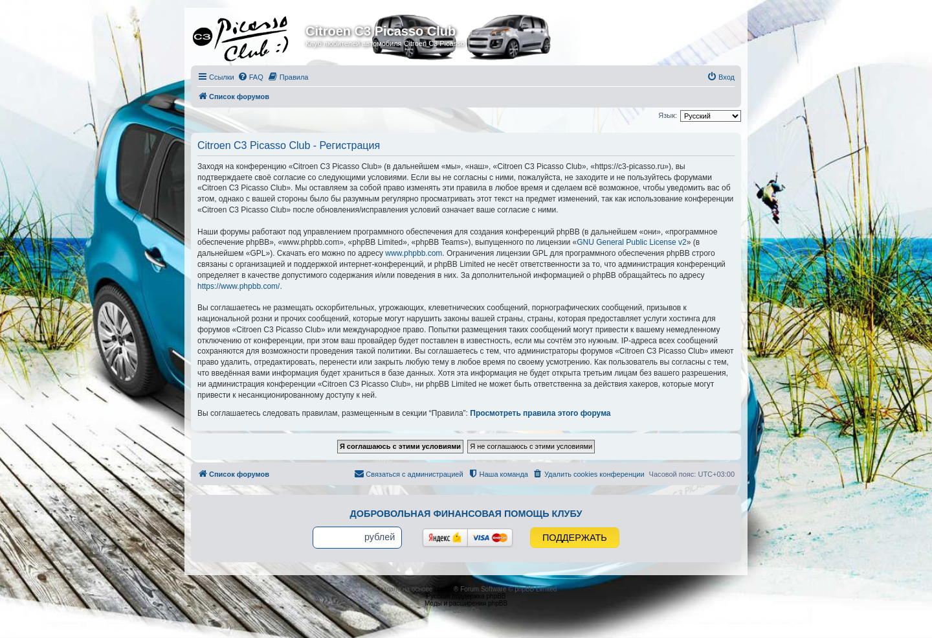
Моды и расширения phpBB (466, 603)
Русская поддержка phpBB (465, 596)
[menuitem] (250, 77)
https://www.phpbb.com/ (238, 286)
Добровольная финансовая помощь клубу (466, 513)
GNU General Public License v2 (631, 242)
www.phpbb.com (413, 253)
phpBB (444, 589)
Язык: (667, 115)
